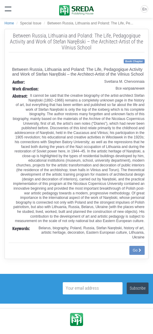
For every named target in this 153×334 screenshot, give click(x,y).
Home (9, 23)
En (144, 9)
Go (137, 250)
